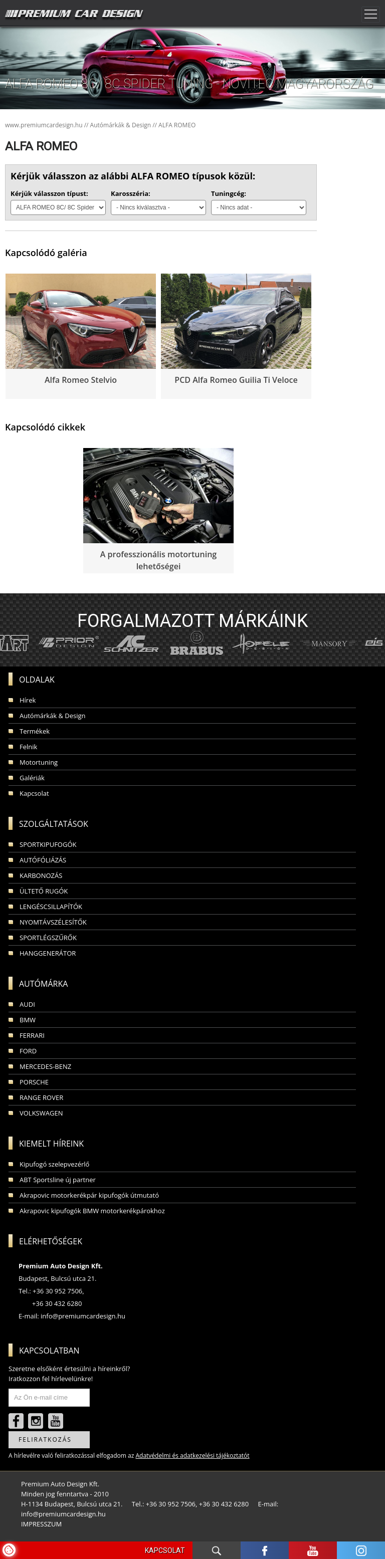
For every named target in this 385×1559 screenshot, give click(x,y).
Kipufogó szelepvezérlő (54, 1164)
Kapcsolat (34, 793)
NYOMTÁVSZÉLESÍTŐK (53, 922)
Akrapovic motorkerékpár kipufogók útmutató (89, 1195)
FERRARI (32, 1035)
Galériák (32, 777)
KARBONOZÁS (41, 875)
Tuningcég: (228, 193)
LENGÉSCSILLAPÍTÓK (51, 906)
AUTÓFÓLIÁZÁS (43, 859)
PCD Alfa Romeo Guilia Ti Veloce (235, 379)
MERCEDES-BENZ (45, 1066)
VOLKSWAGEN (41, 1113)
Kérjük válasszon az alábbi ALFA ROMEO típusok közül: (133, 176)
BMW (28, 1019)
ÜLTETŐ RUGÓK (44, 891)
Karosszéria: (130, 193)
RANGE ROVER (41, 1097)
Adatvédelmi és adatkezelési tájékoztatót (192, 1455)
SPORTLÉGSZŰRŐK (48, 937)
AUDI (27, 1004)
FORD (28, 1050)
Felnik (28, 746)
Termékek (35, 731)
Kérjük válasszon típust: (49, 193)
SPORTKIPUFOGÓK (48, 844)
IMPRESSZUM (41, 1523)
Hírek (28, 700)
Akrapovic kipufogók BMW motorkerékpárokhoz (92, 1210)
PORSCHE (34, 1081)
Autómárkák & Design (53, 715)
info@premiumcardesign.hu (83, 1315)
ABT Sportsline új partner (58, 1179)
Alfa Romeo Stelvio (81, 379)
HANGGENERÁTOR (48, 953)
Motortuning (39, 762)
